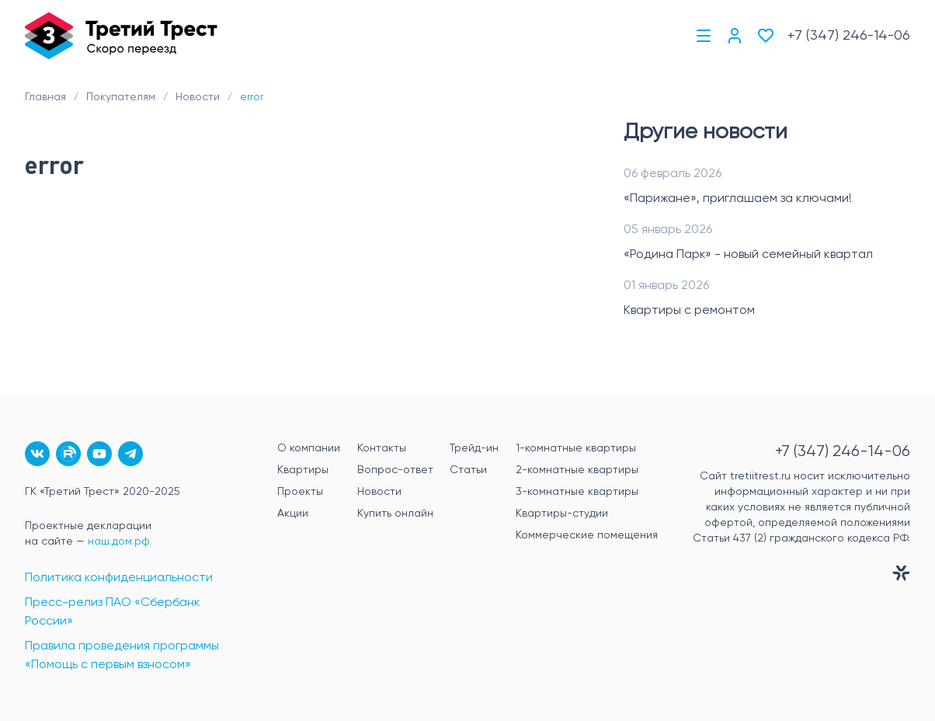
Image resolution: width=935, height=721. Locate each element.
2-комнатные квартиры (577, 470)
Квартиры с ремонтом (689, 311)
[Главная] (121, 35)
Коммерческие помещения (587, 535)
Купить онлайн (395, 513)
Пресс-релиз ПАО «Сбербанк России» (112, 612)
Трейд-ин (474, 448)
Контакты (381, 448)
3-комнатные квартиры (577, 491)
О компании (308, 448)
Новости (379, 491)
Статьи (468, 470)
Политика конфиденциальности (119, 578)
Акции (292, 513)
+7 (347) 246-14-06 (848, 36)
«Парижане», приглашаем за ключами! (738, 199)
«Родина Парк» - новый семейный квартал (748, 255)
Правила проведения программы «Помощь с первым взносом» (122, 655)
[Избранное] (765, 35)
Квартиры (302, 470)
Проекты (300, 491)
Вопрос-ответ (395, 470)
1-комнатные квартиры (576, 448)
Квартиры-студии (562, 513)
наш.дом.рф (119, 541)
